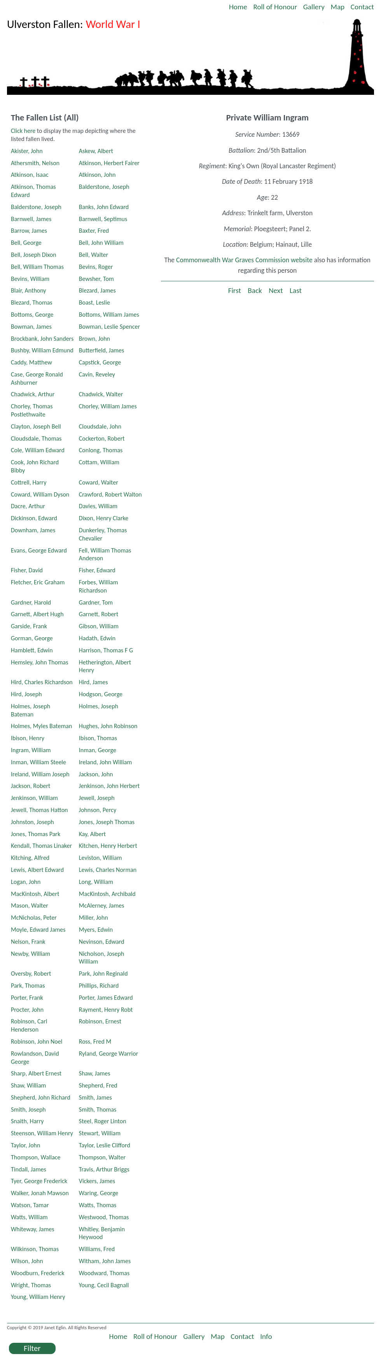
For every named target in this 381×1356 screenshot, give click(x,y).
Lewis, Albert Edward (37, 869)
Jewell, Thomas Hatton (39, 810)
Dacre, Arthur (28, 506)
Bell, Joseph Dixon (33, 254)
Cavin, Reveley (97, 374)
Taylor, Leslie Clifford (104, 1145)
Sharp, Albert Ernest (36, 1073)
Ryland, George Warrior (108, 1053)
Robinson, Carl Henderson (29, 1025)
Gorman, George (32, 638)
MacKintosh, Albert (35, 894)
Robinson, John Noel (36, 1041)
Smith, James (95, 1097)
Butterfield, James (101, 350)
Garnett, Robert (98, 614)
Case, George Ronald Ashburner (37, 378)
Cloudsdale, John (100, 426)
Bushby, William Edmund (42, 350)
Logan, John (25, 881)
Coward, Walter (98, 482)
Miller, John (93, 917)
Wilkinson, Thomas (35, 1249)
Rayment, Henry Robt (106, 1009)
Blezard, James (97, 290)
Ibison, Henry (27, 738)
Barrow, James (29, 230)
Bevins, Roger (96, 266)
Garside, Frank (29, 626)
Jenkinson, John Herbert (109, 786)
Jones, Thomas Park (35, 834)
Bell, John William (101, 242)
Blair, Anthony (28, 290)
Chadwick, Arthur (32, 394)
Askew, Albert (96, 151)
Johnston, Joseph (32, 822)
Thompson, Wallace (36, 1157)
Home (238, 6)
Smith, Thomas (98, 1109)
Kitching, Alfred (30, 857)
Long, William (96, 881)
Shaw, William (28, 1085)
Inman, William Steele (38, 762)
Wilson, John (27, 1261)
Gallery (314, 6)
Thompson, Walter (102, 1157)
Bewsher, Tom (96, 278)
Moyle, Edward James (38, 929)
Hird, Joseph (26, 694)
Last (296, 290)
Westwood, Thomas (104, 1217)
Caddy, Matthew (31, 362)
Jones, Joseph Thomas (107, 822)
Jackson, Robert (30, 786)
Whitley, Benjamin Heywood (102, 1233)
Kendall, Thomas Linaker (41, 845)
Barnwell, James (31, 219)
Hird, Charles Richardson (42, 682)
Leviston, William (100, 857)
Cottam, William (99, 462)
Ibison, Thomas (98, 738)
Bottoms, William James (109, 314)
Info (266, 1336)
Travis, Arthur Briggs (104, 1169)
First (234, 290)
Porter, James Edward (106, 997)
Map (338, 6)
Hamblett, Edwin (32, 650)
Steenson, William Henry (42, 1133)
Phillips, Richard (99, 985)
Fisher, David (27, 570)
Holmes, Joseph (98, 706)
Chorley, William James (108, 406)
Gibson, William (99, 626)
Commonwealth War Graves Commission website (244, 260)
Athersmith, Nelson (35, 163)
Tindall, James (28, 1169)
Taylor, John (25, 1145)
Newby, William (30, 953)
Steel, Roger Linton (102, 1121)
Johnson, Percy (97, 810)
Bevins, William (30, 278)
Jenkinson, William (34, 798)
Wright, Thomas (31, 1285)
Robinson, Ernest (100, 1021)
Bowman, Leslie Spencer (109, 326)
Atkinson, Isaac (30, 174)
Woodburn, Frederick (38, 1273)
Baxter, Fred (94, 230)
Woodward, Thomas (104, 1273)
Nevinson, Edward (101, 941)
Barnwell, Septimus (103, 219)
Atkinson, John (97, 174)
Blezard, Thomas (31, 302)
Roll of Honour (275, 6)
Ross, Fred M (95, 1041)
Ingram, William (31, 750)
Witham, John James (105, 1261)
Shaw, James (94, 1073)
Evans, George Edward (39, 550)
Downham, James (33, 530)
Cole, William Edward (38, 450)
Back (255, 290)
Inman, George (97, 750)
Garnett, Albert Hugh (37, 614)
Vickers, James (97, 1181)
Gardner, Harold (31, 602)
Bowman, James (31, 326)
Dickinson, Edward (34, 518)
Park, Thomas (28, 985)
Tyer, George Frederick (39, 1181)
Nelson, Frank (28, 941)
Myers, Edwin (96, 929)
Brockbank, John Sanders (42, 338)
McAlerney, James (101, 905)
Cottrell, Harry (29, 482)
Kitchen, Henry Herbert (108, 845)
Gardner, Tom (96, 602)
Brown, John (94, 338)
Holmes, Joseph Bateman (30, 710)
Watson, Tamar (30, 1205)
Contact (362, 6)
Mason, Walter (29, 905)
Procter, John (27, 1009)
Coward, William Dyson (40, 494)
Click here (23, 130)
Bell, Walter (93, 254)
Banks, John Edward (104, 207)
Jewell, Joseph (97, 798)
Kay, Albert (92, 834)
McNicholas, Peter (34, 917)
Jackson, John (96, 774)
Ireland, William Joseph (40, 774)
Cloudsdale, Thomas (36, 438)
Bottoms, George (32, 314)
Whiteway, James (32, 1229)
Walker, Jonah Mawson (40, 1193)
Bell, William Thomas (37, 266)
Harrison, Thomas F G (106, 650)
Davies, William (98, 506)
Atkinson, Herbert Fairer (109, 163)
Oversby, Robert (31, 973)
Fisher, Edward (97, 570)
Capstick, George (100, 362)
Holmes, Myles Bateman (41, 726)
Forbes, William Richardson (98, 586)
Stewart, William (100, 1133)
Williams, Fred (97, 1249)
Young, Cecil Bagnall (104, 1285)
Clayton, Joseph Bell (36, 426)
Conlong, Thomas (101, 450)
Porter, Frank (27, 997)
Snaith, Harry (27, 1121)
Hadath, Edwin (97, 638)
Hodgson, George (100, 694)
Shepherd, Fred (98, 1085)
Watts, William (29, 1217)
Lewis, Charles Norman (107, 869)
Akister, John (27, 151)
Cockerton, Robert (102, 438)
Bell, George (26, 242)
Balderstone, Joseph (104, 186)
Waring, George (99, 1193)
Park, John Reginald (103, 973)
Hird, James (93, 682)
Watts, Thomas (98, 1205)
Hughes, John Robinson (108, 726)
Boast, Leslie (94, 302)
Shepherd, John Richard (40, 1097)
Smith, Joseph (28, 1109)
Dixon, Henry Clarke (103, 518)
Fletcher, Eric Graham (38, 582)
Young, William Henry (38, 1296)
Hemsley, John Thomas (39, 662)
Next (276, 290)
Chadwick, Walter (101, 394)
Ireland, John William (105, 762)
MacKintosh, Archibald (107, 894)
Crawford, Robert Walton (110, 494)
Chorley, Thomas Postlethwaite (32, 410)
